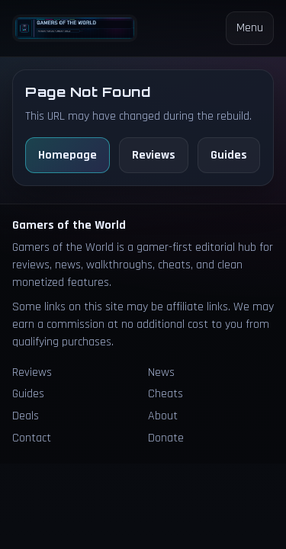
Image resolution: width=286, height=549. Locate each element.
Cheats (165, 394)
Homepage (67, 155)
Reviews (153, 155)
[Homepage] (74, 28)
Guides (228, 155)
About (163, 416)
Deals (25, 416)
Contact (31, 438)
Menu (249, 28)
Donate (166, 438)
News (161, 372)
